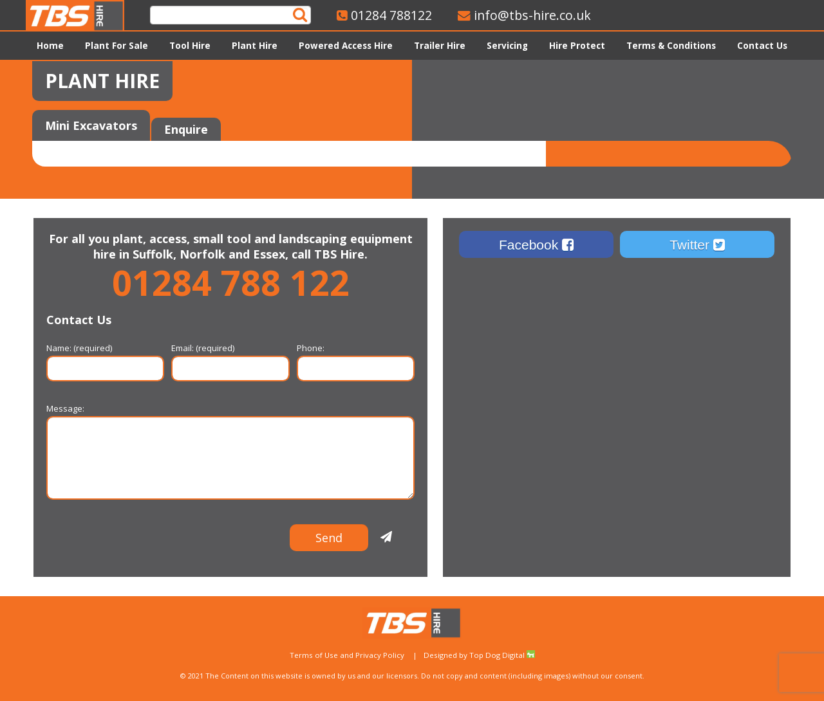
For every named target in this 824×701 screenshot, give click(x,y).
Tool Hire (190, 45)
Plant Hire (254, 45)
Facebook (536, 244)
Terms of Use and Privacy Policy (347, 655)
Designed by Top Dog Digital (479, 655)
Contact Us (762, 45)
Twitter (697, 244)
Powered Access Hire (346, 45)
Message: (230, 416)
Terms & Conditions (671, 45)
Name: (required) (105, 355)
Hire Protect (577, 45)
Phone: (356, 355)
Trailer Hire (439, 45)
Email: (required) (230, 355)
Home (50, 45)
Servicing (507, 45)
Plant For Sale (116, 45)
